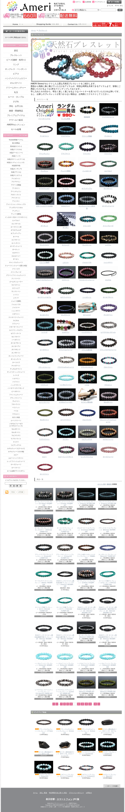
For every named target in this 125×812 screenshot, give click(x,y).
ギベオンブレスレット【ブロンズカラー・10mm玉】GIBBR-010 (43, 523)
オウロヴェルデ (16, 230)
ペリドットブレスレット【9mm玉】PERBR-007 (86, 684)
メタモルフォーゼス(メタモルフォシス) (16, 425)
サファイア (16, 288)
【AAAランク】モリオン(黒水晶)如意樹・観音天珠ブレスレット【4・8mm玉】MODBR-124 (107, 604)
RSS (13, 492)
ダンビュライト (16, 359)
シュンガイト (16, 311)
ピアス (16, 74)
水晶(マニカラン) (16, 175)
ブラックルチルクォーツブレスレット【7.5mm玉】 (43, 724)
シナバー (16, 298)
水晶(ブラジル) (16, 172)
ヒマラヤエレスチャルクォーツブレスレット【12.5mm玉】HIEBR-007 (43, 685)
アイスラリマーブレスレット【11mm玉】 (86, 746)
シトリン (16, 295)
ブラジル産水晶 (87, 343)
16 (95, 704)
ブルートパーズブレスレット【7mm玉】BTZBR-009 (86, 496)
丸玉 (16, 92)
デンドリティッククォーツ (16, 372)
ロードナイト (16, 468)
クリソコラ (16, 269)
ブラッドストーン (16, 398)
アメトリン (108, 147)
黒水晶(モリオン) (16, 146)
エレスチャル (16, 224)
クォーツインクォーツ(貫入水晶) (16, 265)
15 (90, 704)
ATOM (20, 492)
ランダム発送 (65, 111)
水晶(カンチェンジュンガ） (16, 162)
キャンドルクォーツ (16, 262)
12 (78, 704)
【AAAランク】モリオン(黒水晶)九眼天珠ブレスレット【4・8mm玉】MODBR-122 (65, 631)
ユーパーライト (65, 413)
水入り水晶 (16, 417)
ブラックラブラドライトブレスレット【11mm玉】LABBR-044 (43, 550)
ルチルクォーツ (108, 433)
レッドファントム (87, 450)
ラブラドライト (16, 439)
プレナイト (16, 401)
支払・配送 (43, 793)
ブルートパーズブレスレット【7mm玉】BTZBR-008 (107, 496)
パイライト (16, 382)
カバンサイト (16, 243)
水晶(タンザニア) (16, 169)
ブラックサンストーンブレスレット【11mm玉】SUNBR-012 (65, 550)
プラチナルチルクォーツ (65, 360)
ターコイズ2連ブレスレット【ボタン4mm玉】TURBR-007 (43, 603)
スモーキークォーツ (16, 327)
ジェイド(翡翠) (16, 301)
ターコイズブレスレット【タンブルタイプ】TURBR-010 (65, 523)
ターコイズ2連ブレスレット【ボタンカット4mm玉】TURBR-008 (107, 576)
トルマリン (16, 378)
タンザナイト (16, 353)
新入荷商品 (16, 143)
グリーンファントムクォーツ (16, 275)
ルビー (16, 455)
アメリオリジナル (44, 111)
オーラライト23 (16, 227)
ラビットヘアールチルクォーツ (108, 414)
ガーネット (16, 249)
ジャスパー (16, 307)
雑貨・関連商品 (16, 111)
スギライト (16, 314)
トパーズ (16, 375)
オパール (16, 236)
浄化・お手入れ (16, 106)
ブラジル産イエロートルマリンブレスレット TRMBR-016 (86, 550)
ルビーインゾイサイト (16, 458)
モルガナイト (16, 429)
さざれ (16, 101)
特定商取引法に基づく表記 (58, 793)
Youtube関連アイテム (16, 140)
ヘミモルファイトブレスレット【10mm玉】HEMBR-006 (107, 659)
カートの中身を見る (15, 31)
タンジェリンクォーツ (16, 356)
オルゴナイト (16, 83)
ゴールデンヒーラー (16, 282)
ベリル (16, 411)
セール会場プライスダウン (16, 471)
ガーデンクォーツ (16, 246)
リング (16, 64)
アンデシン (16, 211)
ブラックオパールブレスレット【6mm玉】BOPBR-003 (107, 523)
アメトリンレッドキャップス (16, 204)
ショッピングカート (114, 2)
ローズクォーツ (16, 464)
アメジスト (16, 201)
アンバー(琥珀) (16, 214)
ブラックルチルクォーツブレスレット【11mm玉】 (65, 724)
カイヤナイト (16, 240)
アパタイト (16, 188)
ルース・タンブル (16, 97)
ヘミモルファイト (65, 378)
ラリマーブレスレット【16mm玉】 (43, 769)
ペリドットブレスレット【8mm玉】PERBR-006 (107, 684)
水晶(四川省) (16, 165)
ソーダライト (16, 340)
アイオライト (16, 178)
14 (86, 704)
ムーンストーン (16, 420)
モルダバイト (16, 432)
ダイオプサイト (16, 343)
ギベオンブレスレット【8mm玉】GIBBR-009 (86, 630)
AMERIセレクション (16, 125)
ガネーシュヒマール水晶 (44, 199)
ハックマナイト (16, 385)
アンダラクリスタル (16, 207)
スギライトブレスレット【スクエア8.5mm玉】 (86, 769)
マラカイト (16, 414)
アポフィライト (16, 195)
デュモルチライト (16, 369)
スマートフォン (64, 799)
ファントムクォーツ (16, 395)
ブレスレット (16, 55)
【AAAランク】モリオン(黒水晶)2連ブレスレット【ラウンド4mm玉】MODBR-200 (65, 577)
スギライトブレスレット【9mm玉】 (107, 769)
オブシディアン (16, 233)
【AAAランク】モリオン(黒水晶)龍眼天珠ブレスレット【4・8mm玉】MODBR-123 (43, 631)
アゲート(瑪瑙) (16, 185)
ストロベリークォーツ (16, 317)
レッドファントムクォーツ (16, 461)
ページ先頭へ (111, 786)
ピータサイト (16, 391)
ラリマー (16, 442)
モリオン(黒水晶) (87, 395)
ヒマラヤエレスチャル (108, 326)
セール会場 (16, 129)
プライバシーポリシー (76, 793)
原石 (16, 51)
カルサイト (16, 253)
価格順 (109, 484)
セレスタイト (16, 337)
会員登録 (88, 2)
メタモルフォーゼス (65, 395)
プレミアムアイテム (16, 115)
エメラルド (16, 220)
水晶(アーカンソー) (16, 153)
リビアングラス (16, 445)
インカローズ (87, 164)
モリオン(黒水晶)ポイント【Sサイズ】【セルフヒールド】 (65, 747)
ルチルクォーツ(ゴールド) (16, 448)
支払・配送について (47, 24)
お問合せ (77, 24)
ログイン (78, 2)
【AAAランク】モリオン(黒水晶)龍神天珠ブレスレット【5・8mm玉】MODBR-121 (107, 631)
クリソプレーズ (16, 272)
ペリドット (16, 407)
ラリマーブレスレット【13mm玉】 (107, 746)
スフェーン (16, 324)
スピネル (16, 320)
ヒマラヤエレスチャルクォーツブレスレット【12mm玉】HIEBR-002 (65, 685)
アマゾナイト (16, 198)
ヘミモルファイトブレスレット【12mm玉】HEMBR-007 (86, 659)
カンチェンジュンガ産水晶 (87, 200)
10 (71, 704)
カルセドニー (16, 256)
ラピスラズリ (16, 435)
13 (82, 704)
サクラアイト (16, 285)
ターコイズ (16, 362)
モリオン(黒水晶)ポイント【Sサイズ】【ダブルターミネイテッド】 (107, 724)
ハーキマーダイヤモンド (16, 388)
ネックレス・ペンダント (16, 69)
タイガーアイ (16, 346)
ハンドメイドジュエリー (16, 78)
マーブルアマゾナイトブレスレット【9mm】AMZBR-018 (43, 576)
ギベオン (16, 259)
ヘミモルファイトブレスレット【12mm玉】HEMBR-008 (65, 659)
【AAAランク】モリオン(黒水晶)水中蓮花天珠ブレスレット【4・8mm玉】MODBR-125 (86, 604)
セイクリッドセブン (16, 330)
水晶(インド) (16, 156)
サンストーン (16, 291)
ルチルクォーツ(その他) (16, 451)
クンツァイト (16, 278)
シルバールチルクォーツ (44, 273)
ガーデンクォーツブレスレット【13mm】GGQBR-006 (86, 576)
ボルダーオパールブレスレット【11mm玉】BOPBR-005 (86, 523)
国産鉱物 (87, 110)
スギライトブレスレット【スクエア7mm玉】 (65, 769)
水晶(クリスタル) (16, 149)
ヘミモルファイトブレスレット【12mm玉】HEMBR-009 (43, 659)
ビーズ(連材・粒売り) (16, 60)
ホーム (18, 24)
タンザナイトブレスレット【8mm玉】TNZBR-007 (107, 549)
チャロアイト (16, 366)
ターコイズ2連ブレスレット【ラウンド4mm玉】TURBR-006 (65, 603)
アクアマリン (16, 182)
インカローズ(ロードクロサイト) (16, 217)
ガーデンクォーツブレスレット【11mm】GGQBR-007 (65, 497)
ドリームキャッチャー (16, 88)
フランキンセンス (87, 360)
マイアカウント (100, 2)
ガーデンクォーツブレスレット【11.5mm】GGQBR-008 (43, 497)
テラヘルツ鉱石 (16, 120)
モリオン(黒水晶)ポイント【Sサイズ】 (43, 746)
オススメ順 (101, 484)
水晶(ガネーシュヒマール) (16, 159)
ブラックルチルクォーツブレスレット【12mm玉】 (86, 724)
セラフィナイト (16, 333)
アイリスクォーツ (108, 110)
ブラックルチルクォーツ (108, 343)
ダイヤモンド (16, 349)
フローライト (16, 404)
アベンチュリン (16, 191)
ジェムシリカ (16, 304)
